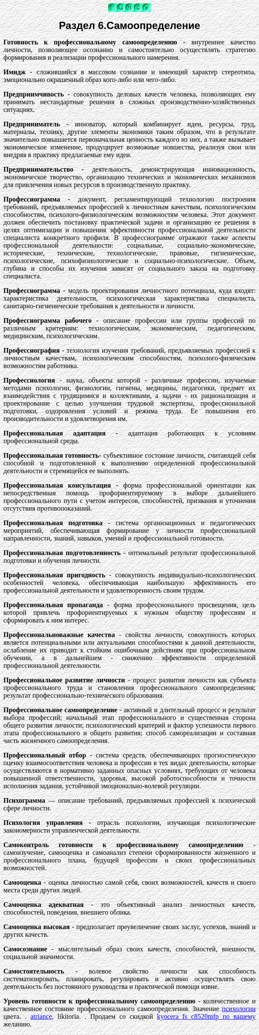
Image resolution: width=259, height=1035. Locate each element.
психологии (239, 1008)
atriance (41, 1016)
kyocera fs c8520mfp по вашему (206, 1016)
